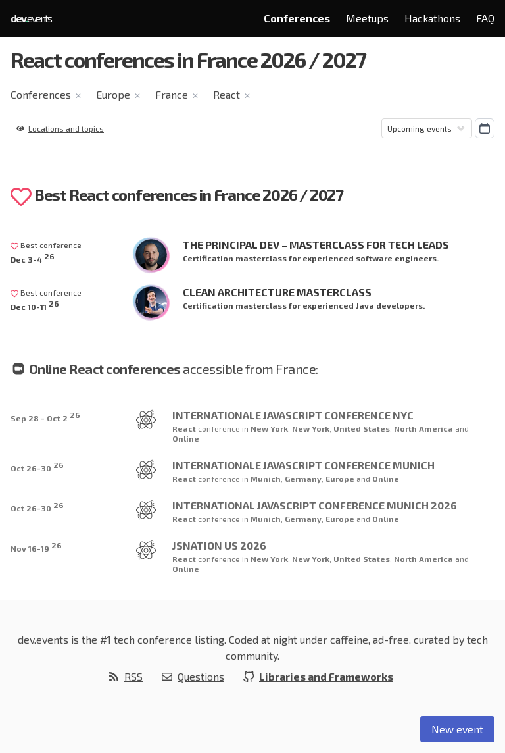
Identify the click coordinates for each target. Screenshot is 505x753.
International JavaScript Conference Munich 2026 (314, 505)
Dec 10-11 (35, 305)
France (171, 94)
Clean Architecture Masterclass (277, 292)
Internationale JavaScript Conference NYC (293, 415)
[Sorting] (426, 128)
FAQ (485, 18)
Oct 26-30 (37, 466)
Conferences (297, 18)
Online (185, 438)
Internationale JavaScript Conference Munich (303, 465)
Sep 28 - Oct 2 (45, 416)
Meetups (367, 18)
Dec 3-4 (33, 257)
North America (424, 428)
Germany (303, 478)
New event (457, 729)
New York (269, 428)
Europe (113, 94)
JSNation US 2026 (219, 545)
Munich (266, 478)
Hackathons (432, 18)
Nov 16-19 (36, 546)
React (226, 94)
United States (361, 428)
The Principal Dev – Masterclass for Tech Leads (316, 244)
